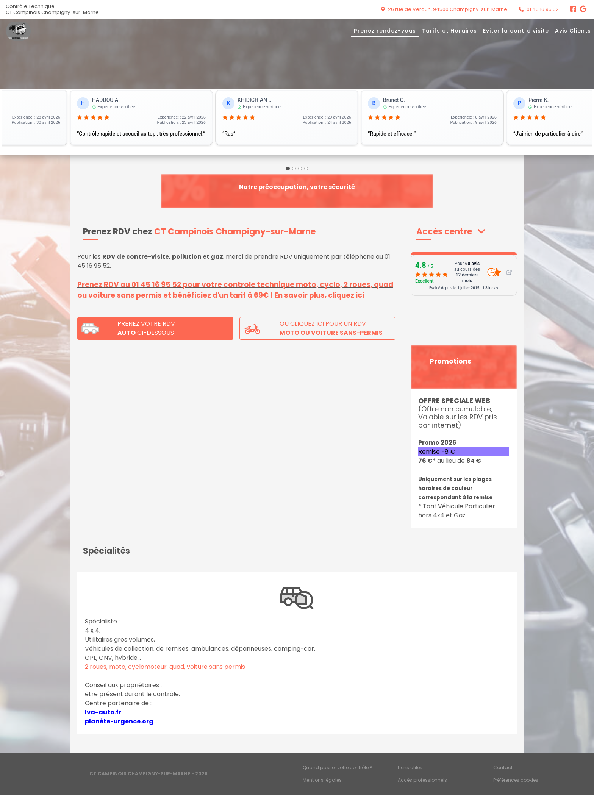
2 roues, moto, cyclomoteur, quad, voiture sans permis (165, 666)
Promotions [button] (450, 361)
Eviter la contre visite (516, 30)
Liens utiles (410, 767)
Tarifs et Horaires (449, 30)
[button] (450, 231)
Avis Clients (573, 30)
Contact (503, 767)
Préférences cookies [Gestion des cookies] (515, 780)
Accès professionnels (422, 780)
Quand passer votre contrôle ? (337, 767)
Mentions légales (322, 780)
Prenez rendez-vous (385, 30)
